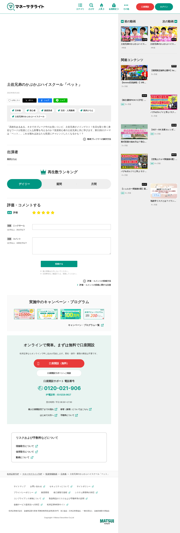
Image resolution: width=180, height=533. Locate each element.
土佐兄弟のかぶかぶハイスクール (29, 116)
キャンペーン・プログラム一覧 (86, 325)
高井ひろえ (88, 110)
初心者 (32, 110)
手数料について (69, 415)
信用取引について (27, 452)
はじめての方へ (49, 415)
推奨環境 (45, 492)
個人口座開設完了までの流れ (43, 409)
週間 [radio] (59, 184)
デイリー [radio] (24, 184)
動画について (24, 457)
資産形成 (48, 110)
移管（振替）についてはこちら (76, 409)
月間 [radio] (94, 184)
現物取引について (27, 446)
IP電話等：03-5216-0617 (58, 395)
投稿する (59, 264)
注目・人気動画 (68, 110)
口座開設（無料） (59, 363)
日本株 (18, 110)
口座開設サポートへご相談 (59, 373)
